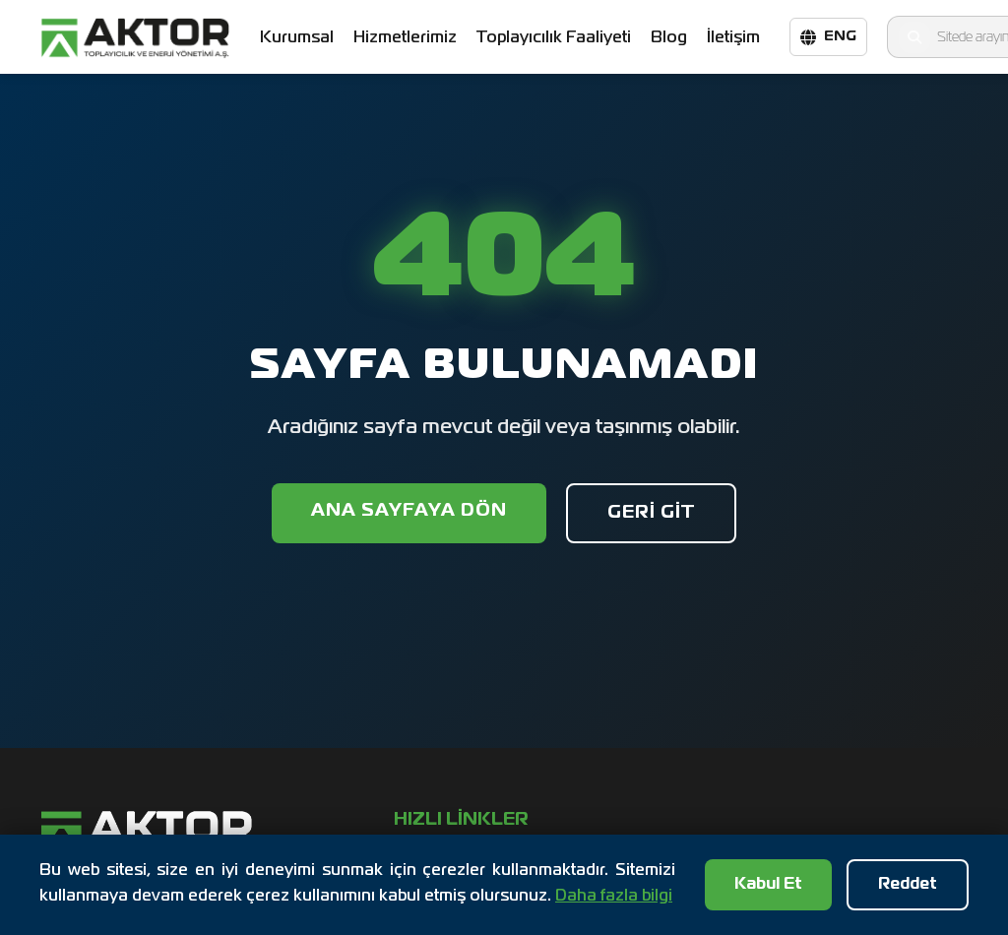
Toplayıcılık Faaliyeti (553, 38)
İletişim (733, 37)
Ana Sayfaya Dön (409, 511)
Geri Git (651, 513)
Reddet (907, 885)
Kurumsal (297, 38)
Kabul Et (768, 885)
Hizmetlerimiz (405, 38)
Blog (669, 38)
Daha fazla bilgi (613, 897)
